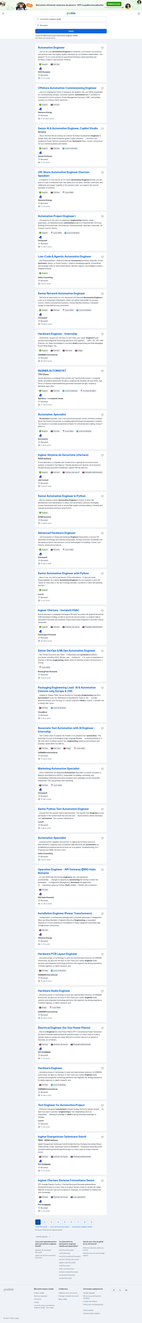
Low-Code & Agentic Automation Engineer (64, 256)
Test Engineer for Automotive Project (61, 1105)
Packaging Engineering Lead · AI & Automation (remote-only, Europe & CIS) (67, 689)
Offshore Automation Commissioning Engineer (67, 88)
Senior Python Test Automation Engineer (63, 809)
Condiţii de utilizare (90, 1301)
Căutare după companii (91, 1313)
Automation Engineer (51, 47)
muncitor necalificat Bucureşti (70, 1256)
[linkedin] (126, 1290)
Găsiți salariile (88, 1310)
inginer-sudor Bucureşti (67, 1262)
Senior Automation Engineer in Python (62, 496)
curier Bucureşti (64, 1253)
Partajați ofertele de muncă (68, 1296)
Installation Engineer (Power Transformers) (65, 913)
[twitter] (120, 1290)
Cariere (36, 1302)
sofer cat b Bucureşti (66, 1269)
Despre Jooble (39, 1293)
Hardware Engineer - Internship (57, 333)
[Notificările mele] (138, 13)
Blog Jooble (63, 1299)
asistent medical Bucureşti (68, 1272)
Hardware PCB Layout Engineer (57, 953)
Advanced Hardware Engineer (57, 533)
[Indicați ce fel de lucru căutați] (71, 19)
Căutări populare (43, 1237)
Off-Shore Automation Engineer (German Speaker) (63, 174)
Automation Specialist (52, 414)
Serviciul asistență (40, 1296)
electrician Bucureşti (66, 1250)
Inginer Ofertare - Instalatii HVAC (58, 610)
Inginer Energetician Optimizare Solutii (62, 1136)
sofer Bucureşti (64, 1266)
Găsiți (71, 31)
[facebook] (114, 1290)
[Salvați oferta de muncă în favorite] (102, 48)
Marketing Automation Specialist (58, 768)
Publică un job (114, 4)
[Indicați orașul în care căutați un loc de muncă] (71, 25)
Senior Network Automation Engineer (61, 293)
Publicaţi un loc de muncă (68, 1293)
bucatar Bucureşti (65, 1278)
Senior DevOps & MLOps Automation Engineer (66, 650)
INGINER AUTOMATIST (52, 370)
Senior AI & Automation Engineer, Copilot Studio (68, 128)
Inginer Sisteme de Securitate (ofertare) (63, 455)
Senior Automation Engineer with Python (63, 573)
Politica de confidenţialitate (93, 1304)
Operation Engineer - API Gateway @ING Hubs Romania (67, 871)
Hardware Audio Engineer (54, 990)
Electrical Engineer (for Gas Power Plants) (64, 1027)
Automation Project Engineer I (57, 216)
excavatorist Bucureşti (67, 1275)
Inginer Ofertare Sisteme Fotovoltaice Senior (66, 1180)
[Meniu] (3, 13)
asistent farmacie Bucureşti (69, 1259)
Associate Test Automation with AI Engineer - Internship (66, 729)
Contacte (37, 1299)
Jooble (16, 1318)
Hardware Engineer (50, 1068)
